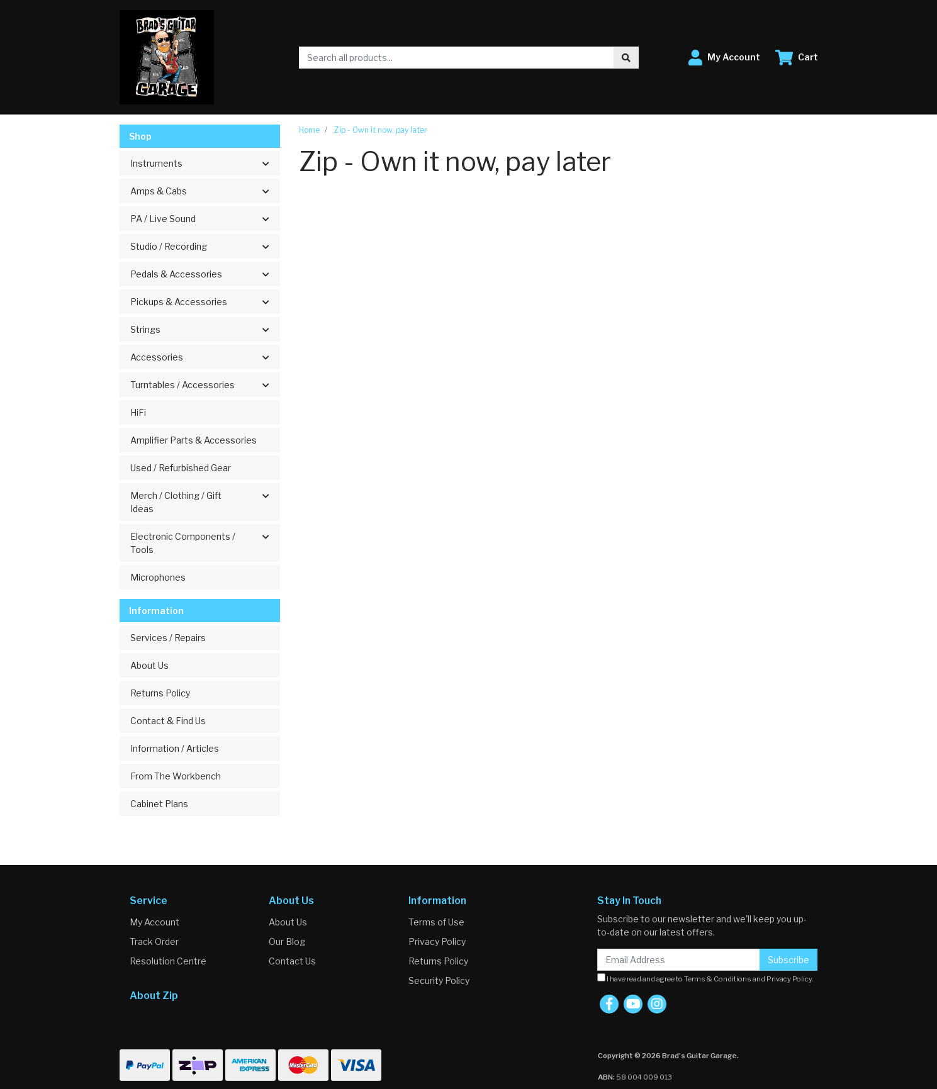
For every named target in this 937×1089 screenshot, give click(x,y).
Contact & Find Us (168, 720)
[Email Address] (678, 960)
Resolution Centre (168, 961)
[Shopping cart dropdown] (796, 57)
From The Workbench (175, 776)
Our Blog (287, 941)
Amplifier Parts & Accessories (193, 440)
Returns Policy (160, 693)
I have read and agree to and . (705, 978)
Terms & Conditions (717, 979)
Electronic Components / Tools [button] (182, 543)
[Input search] (456, 58)
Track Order (154, 941)
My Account (154, 922)
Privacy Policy (437, 941)
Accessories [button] (156, 357)
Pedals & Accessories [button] (176, 274)
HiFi (138, 412)
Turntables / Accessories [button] (182, 384)
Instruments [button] (156, 163)
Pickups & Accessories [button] (178, 301)
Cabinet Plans (159, 803)
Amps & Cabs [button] (158, 191)
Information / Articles (174, 748)
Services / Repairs (168, 637)
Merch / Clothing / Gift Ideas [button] (176, 502)
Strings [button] (145, 329)
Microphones (158, 577)
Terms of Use (436, 922)
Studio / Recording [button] (168, 246)
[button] (724, 57)
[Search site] (626, 58)
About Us (149, 665)
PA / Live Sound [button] (163, 218)
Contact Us (292, 961)
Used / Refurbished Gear (180, 467)
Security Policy (438, 980)
